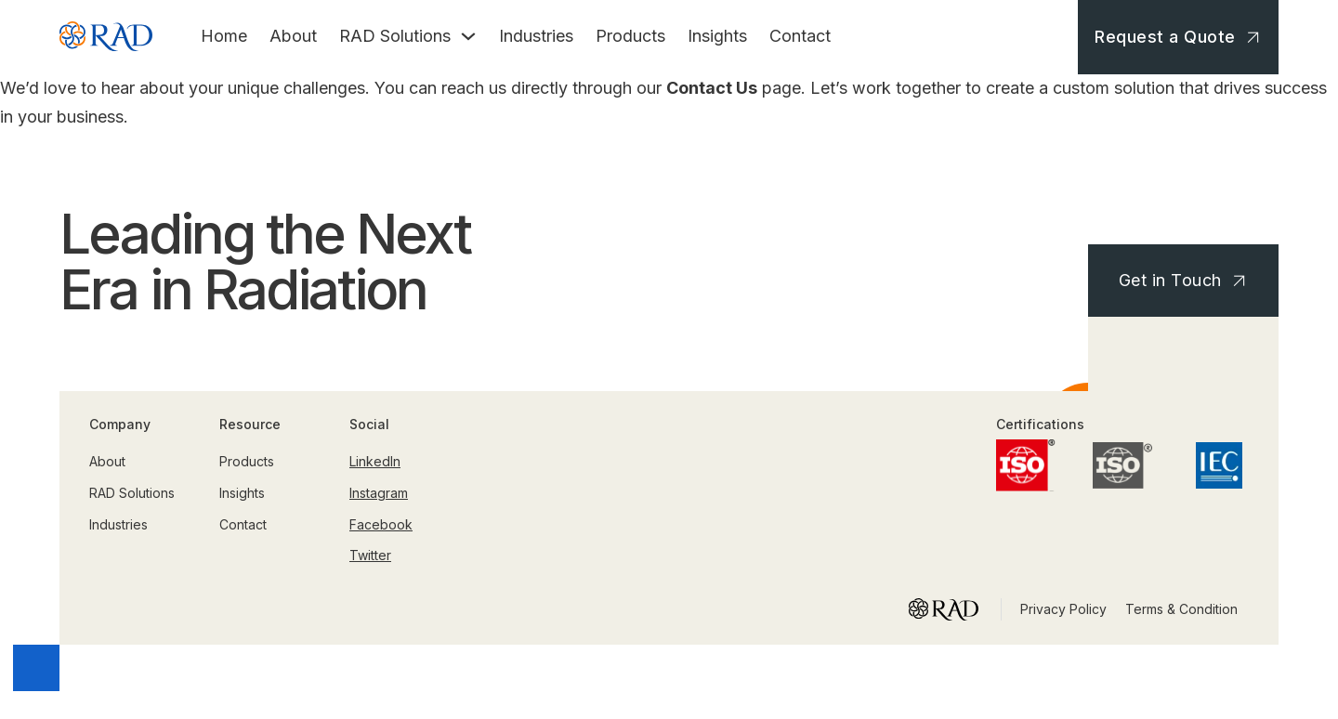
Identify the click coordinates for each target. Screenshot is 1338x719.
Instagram (378, 493)
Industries (536, 36)
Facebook (381, 524)
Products (630, 36)
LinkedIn (374, 461)
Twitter (370, 555)
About (293, 36)
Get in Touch (1185, 280)
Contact (800, 36)
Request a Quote (1180, 37)
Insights (717, 36)
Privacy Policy (1063, 609)
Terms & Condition (1181, 609)
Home (224, 36)
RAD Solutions (395, 36)
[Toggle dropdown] (468, 36)
